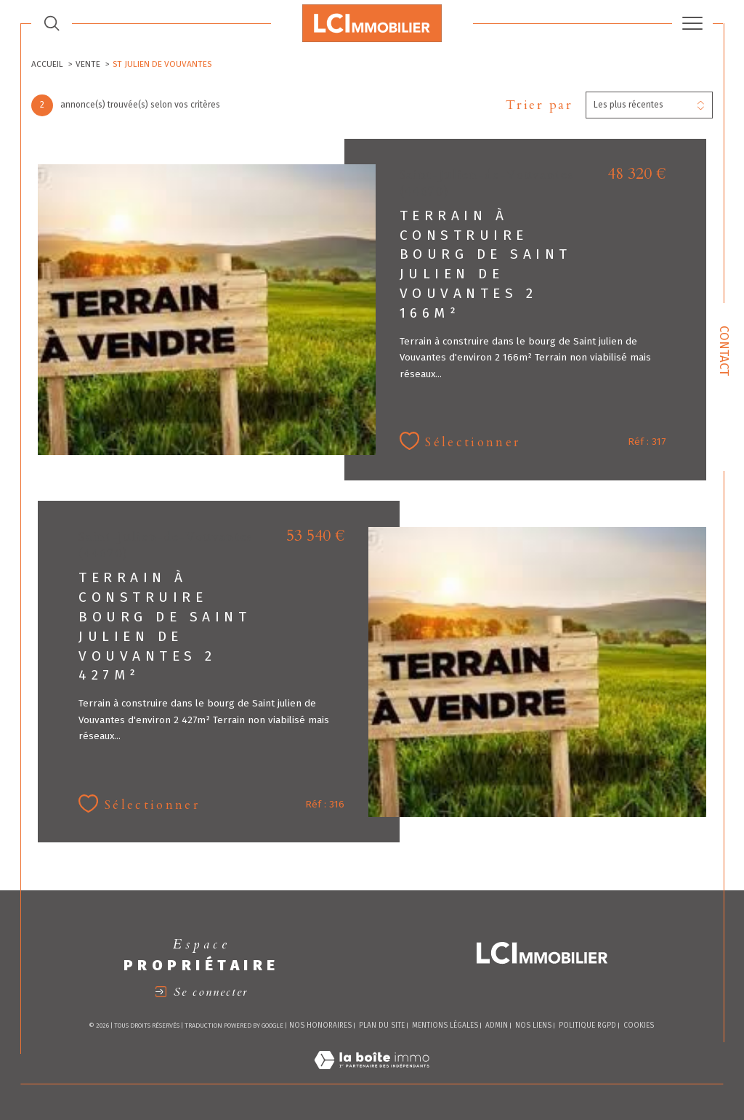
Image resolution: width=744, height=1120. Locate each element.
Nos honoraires (320, 1025)
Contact (724, 351)
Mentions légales (445, 1025)
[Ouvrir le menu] (692, 23)
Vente (88, 64)
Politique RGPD (587, 1025)
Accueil (47, 64)
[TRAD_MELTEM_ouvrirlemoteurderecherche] (51, 23)
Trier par (539, 105)
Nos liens (533, 1025)
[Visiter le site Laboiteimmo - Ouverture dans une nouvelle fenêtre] (372, 1077)
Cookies (638, 1026)
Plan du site (382, 1025)
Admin (496, 1025)
